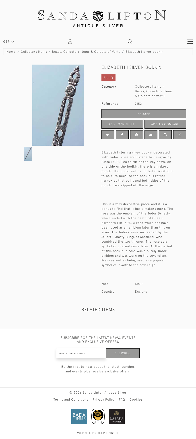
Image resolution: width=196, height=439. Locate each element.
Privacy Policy (103, 399)
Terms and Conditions (71, 399)
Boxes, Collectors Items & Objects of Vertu (86, 51)
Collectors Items (34, 51)
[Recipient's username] (81, 353)
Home (11, 51)
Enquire (144, 114)
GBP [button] (7, 41)
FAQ (122, 399)
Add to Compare (165, 124)
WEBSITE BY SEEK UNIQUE (98, 433)
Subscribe (122, 353)
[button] (130, 41)
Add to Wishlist (122, 124)
